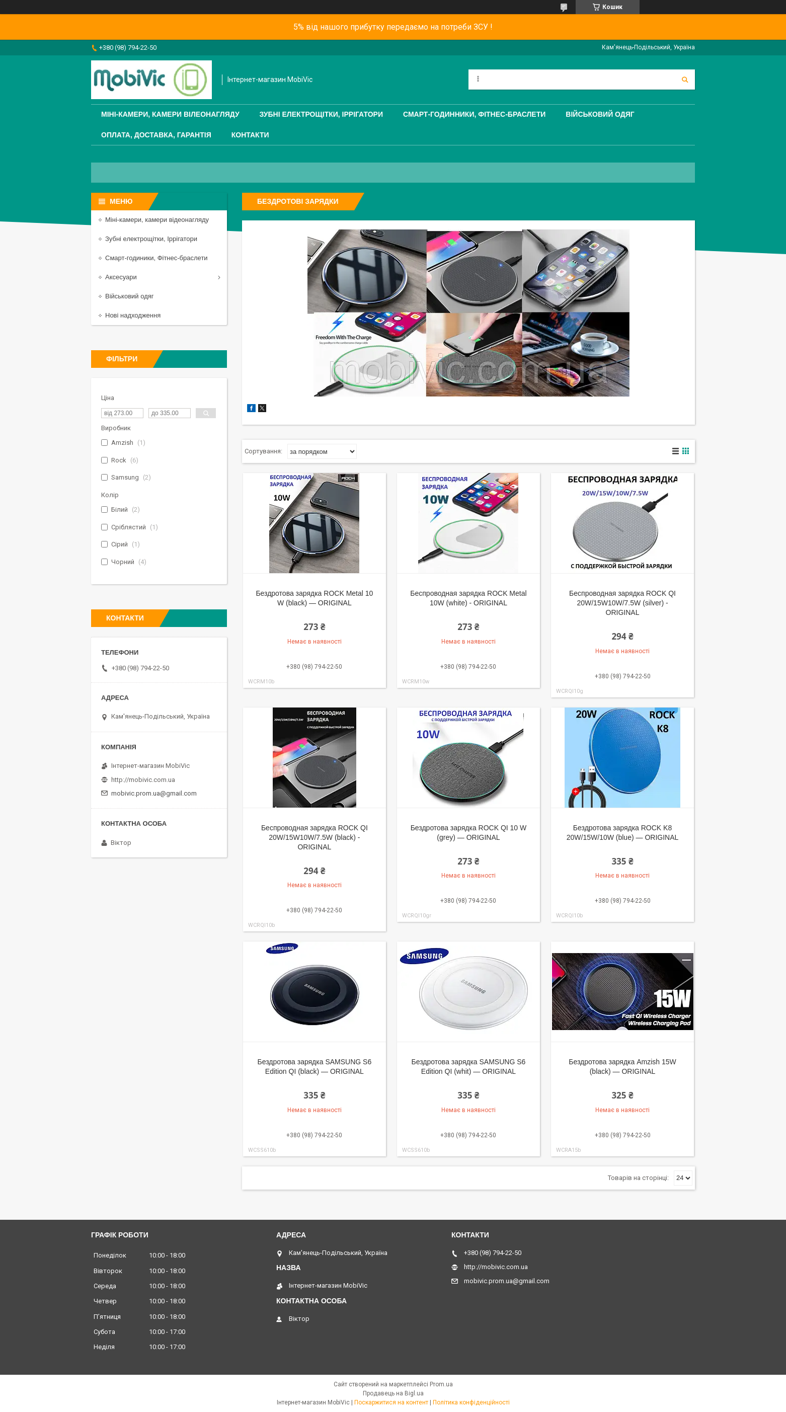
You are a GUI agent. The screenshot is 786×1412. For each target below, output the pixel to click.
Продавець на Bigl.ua (393, 1393)
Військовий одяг (600, 114)
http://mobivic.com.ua (143, 779)
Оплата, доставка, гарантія (156, 135)
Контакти (250, 135)
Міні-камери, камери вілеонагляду (170, 114)
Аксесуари (121, 277)
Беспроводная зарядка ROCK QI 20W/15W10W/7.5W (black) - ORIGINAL (314, 837)
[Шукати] (685, 79)
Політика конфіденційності (471, 1402)
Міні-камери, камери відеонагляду (157, 219)
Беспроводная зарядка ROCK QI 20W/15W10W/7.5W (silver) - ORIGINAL (622, 602)
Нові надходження (133, 315)
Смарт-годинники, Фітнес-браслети (474, 114)
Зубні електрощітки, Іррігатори (321, 114)
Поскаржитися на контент (391, 1402)
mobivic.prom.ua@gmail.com (154, 793)
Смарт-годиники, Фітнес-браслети (156, 258)
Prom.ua (441, 1384)
